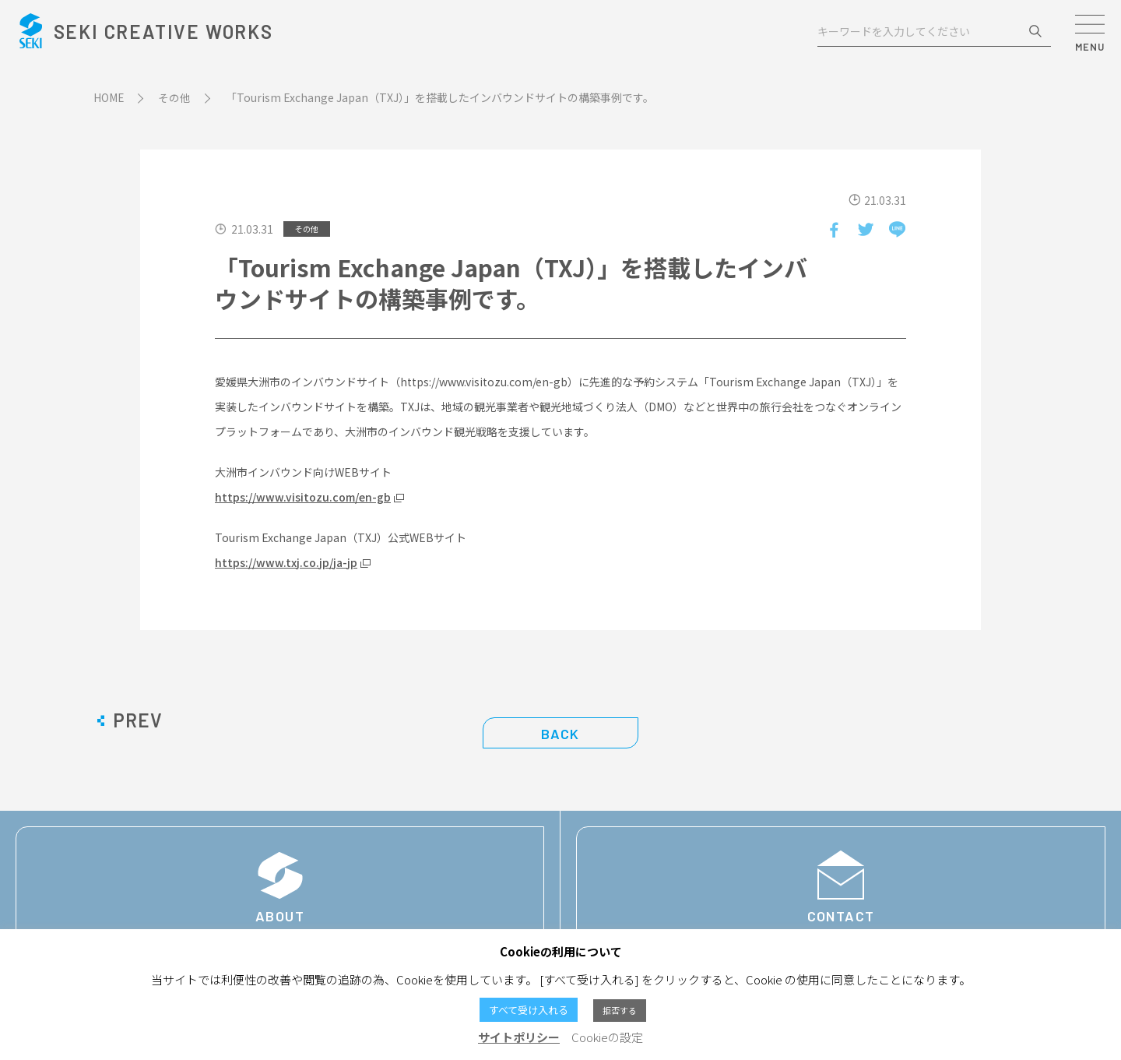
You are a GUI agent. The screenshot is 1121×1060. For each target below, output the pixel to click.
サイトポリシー (519, 1037)
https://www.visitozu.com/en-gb (303, 497)
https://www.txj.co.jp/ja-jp (286, 562)
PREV (138, 720)
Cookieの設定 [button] (607, 1037)
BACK (560, 733)
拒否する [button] (620, 1010)
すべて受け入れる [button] (528, 1009)
